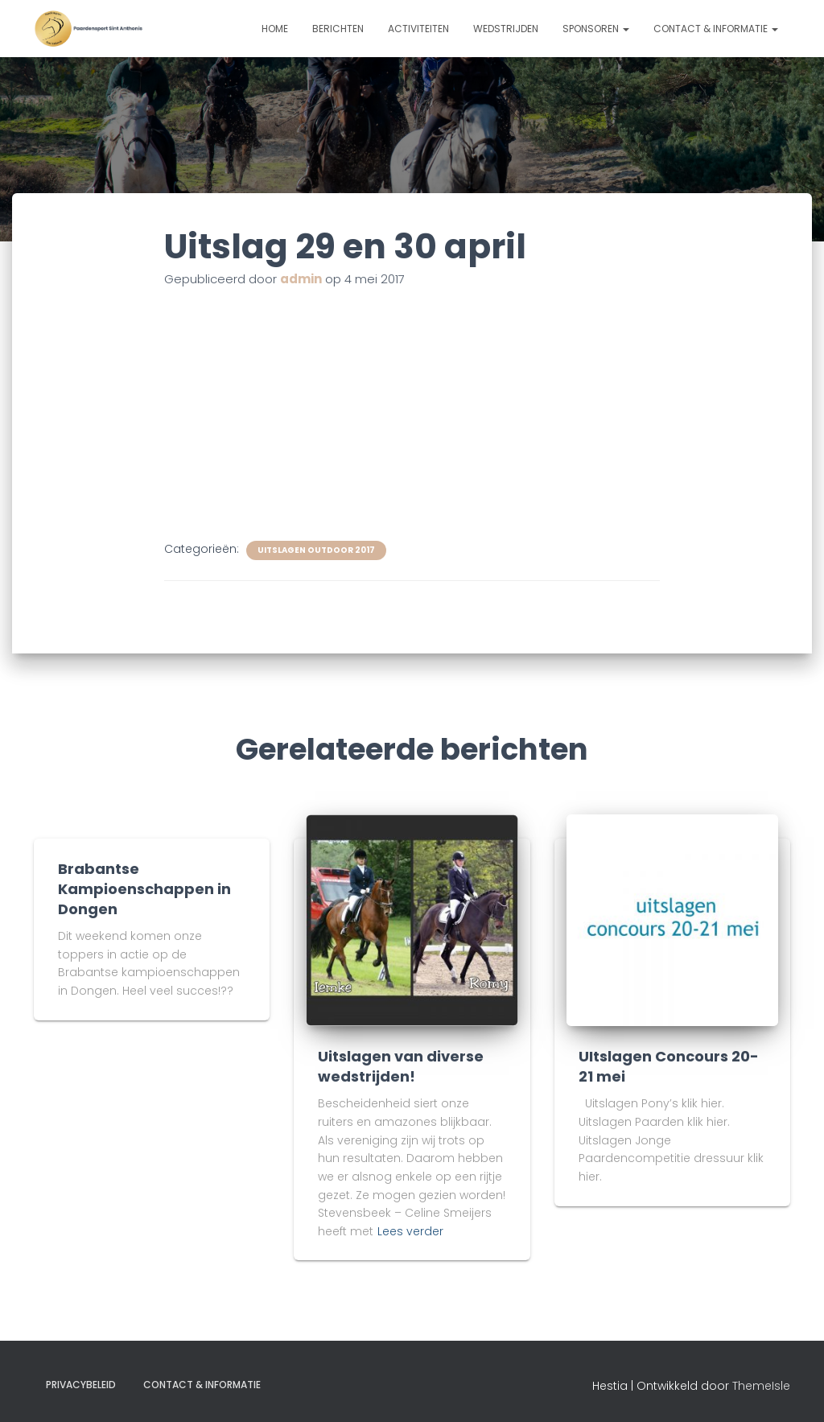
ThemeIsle (761, 1386)
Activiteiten (418, 28)
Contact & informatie (715, 28)
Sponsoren (595, 28)
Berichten (338, 28)
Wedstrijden (505, 28)
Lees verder (410, 1231)
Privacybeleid (81, 1384)
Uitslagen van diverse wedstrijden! (401, 1066)
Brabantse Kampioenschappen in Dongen (144, 889)
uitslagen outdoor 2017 (316, 550)
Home (275, 28)
